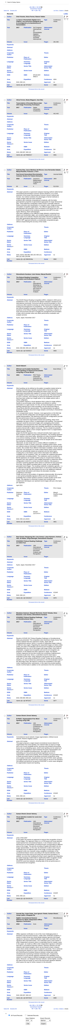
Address (10, 50)
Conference (48, 79)
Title (8, 20)
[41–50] (32, 7)
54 (31, 9)
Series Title (27, 66)
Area (8, 79)
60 (32, 10)
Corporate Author (10, 53)
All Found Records (16, 1015)
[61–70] (38, 10)
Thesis (46, 53)
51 (37, 7)
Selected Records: (33, 1015)
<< (35, 7)
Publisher (10, 57)
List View (56, 10)
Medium (46, 75)
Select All (6, 10)
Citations (61, 10)
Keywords (10, 44)
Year (8, 27)
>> (34, 10)
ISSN (8, 75)
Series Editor (9, 67)
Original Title (46, 62)
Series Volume (9, 71)
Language (10, 62)
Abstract (10, 47)
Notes (9, 82)
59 (41, 9)
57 (37, 9)
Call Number (9, 85)
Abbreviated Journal (48, 28)
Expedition (27, 79)
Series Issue (28, 70)
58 (39, 9)
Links (66, 14)
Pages (46, 42)
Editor (46, 57)
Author (9, 16)
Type (45, 20)
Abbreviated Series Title (48, 67)
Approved (47, 82)
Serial (46, 85)
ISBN (25, 75)
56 (35, 9)
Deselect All (13, 10)
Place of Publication (27, 58)
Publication (27, 27)
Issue (25, 42)
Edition (46, 70)
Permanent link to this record (36, 89)
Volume (9, 42)
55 (33, 9)
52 (39, 7)
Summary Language (27, 62)
